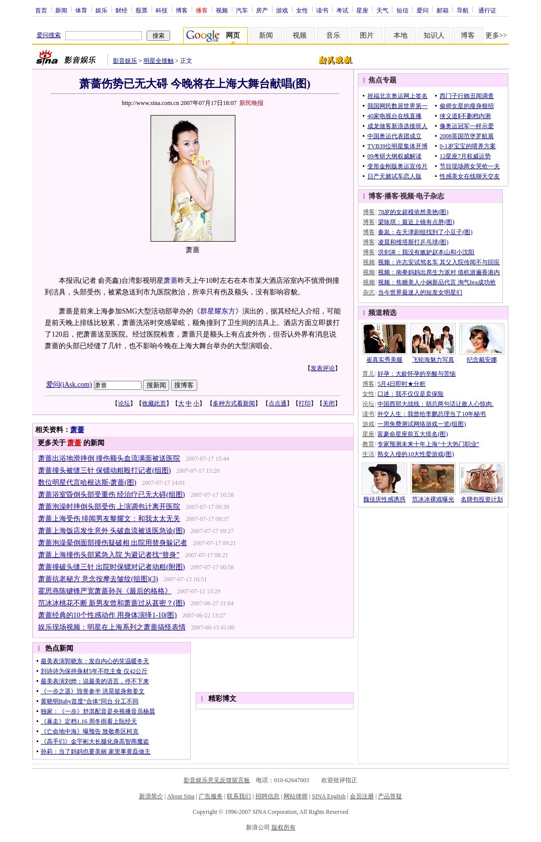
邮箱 (443, 10)
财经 (121, 10)
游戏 (282, 10)
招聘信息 (267, 796)
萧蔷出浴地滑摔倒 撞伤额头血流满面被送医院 (109, 458)
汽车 (242, 10)
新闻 (61, 10)
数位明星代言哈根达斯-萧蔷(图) (87, 482)
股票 (142, 10)
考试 (342, 10)
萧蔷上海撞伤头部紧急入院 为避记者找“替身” (109, 555)
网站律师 (296, 796)
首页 (41, 10)
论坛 (124, 403)
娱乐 (101, 10)
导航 (463, 10)
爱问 (423, 10)
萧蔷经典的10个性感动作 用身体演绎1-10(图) (107, 615)
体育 (81, 10)
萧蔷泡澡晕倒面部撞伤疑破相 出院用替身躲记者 (113, 543)
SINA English (328, 796)
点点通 (277, 403)
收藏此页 (154, 403)
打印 (305, 403)
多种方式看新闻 (234, 403)
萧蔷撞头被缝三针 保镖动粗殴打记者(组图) (104, 470)
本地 (400, 35)
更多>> (496, 35)
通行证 (487, 10)
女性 (302, 10)
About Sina (180, 796)
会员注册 (362, 796)
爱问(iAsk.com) (69, 384)
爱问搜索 (49, 35)
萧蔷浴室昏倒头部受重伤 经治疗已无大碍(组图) (111, 494)
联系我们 (239, 796)
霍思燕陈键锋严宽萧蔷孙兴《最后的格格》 (105, 591)
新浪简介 (151, 796)
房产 (262, 10)
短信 (402, 10)
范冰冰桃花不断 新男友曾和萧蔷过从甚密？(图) (111, 603)
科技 (162, 10)
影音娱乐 (125, 60)
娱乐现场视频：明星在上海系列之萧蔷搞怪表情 (112, 627)
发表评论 (323, 368)
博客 (182, 10)
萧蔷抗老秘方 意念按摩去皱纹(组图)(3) (98, 579)
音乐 (333, 35)
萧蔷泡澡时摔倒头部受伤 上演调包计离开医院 (109, 506)
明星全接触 (159, 60)
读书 (322, 10)
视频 (222, 10)
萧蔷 (171, 280)
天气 (382, 10)
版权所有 (284, 827)
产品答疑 (390, 796)
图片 (367, 35)
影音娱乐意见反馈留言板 (217, 780)
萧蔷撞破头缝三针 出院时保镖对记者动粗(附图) (111, 567)
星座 (362, 10)
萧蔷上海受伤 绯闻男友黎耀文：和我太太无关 (109, 518)
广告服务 (211, 796)
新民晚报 (251, 103)
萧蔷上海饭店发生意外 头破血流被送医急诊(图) (111, 531)
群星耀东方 (217, 311)
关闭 (329, 403)
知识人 (434, 35)
